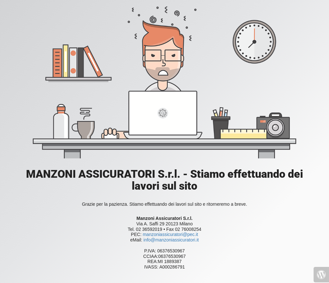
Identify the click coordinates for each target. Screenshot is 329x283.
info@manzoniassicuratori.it (171, 239)
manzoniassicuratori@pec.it (169, 234)
